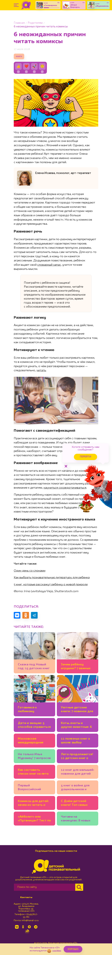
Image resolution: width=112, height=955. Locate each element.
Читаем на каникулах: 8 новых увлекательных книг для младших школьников (76, 819)
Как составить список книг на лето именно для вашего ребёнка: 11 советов (33, 772)
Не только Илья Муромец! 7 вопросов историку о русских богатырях (34, 756)
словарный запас (49, 265)
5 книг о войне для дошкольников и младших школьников (75, 788)
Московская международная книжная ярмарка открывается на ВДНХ (31, 741)
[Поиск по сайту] (44, 887)
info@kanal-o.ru (30, 920)
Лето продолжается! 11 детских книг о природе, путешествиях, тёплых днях (77, 756)
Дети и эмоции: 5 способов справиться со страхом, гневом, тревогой (34, 725)
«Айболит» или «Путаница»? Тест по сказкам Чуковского (34, 819)
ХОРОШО (73, 949)
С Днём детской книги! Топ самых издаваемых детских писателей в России (77, 803)
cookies (56, 951)
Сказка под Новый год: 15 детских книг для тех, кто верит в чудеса (34, 667)
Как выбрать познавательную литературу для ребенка (52, 577)
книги (19, 56)
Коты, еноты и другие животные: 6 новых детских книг (76, 725)
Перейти (85, 457)
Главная (19, 23)
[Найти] (79, 887)
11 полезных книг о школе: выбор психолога (75, 741)
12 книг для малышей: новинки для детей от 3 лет (77, 772)
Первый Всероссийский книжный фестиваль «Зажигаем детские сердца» (33, 788)
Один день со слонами (29, 570)
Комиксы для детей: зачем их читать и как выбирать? (33, 803)
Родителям (35, 23)
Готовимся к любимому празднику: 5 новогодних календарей (28, 710)
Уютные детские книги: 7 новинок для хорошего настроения (77, 710)
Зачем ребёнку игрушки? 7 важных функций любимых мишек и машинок (76, 667)
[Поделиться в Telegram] (34, 615)
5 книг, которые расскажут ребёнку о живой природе (51, 584)
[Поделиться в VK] (17, 615)
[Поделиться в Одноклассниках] (25, 615)
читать (41, 370)
